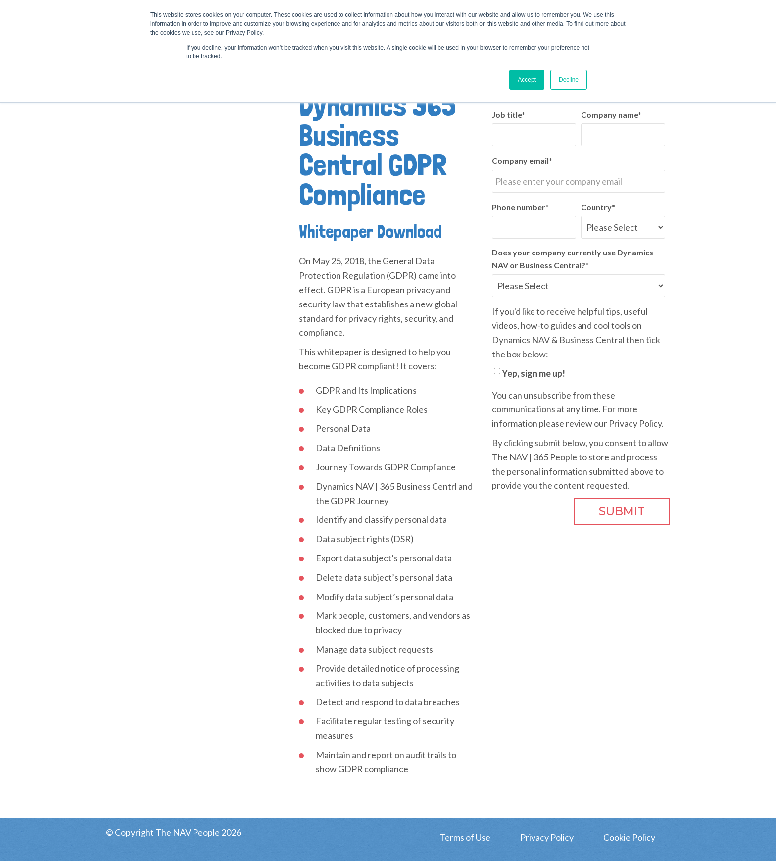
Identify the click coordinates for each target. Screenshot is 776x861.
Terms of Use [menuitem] (465, 837)
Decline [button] (569, 79)
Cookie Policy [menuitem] (629, 837)
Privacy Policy (635, 423)
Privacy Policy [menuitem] (547, 837)
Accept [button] (527, 79)
